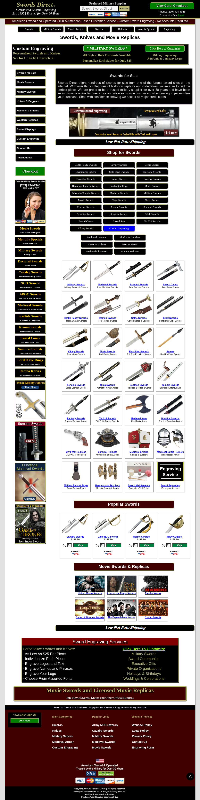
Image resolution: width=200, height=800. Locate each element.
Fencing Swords (152, 178)
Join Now (24, 720)
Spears (170, 351)
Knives (99, 29)
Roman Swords (30, 327)
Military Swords (52, 29)
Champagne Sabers (86, 171)
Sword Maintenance (139, 485)
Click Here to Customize (164, 48)
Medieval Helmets (96, 237)
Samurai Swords (30, 349)
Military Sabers (62, 736)
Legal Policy (140, 730)
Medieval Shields (138, 452)
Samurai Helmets (130, 251)
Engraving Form (143, 747)
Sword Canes (30, 338)
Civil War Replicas (76, 452)
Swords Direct (35, 4)
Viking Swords (86, 228)
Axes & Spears (146, 29)
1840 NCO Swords (108, 536)
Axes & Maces (130, 244)
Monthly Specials (30, 239)
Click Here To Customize (144, 649)
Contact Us (23, 148)
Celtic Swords (152, 164)
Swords (29, 29)
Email (181, 15)
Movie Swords (75, 29)
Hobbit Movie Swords (90, 593)
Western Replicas (27, 119)
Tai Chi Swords (152, 221)
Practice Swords (85, 207)
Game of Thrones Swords (90, 617)
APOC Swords (30, 294)
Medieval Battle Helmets (170, 452)
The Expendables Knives (121, 617)
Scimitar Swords (85, 214)
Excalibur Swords (85, 178)
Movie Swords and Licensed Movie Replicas (100, 690)
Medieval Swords (30, 305)
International (24, 157)
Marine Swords (141, 536)
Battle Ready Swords (86, 164)
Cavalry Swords (30, 272)
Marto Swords (152, 185)
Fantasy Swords (119, 178)
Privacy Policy (141, 736)
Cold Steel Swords (119, 171)
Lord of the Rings (30, 360)
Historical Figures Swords (85, 185)
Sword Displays (26, 129)
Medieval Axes (139, 418)
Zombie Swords (170, 385)
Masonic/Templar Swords (85, 193)
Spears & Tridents (96, 244)
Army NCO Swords (105, 725)
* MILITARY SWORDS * (107, 48)
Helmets (122, 29)
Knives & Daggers (27, 101)
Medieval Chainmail (96, 251)
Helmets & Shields (28, 110)
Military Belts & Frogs (76, 485)
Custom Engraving (33, 48)
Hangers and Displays (107, 485)
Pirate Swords (152, 200)
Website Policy (142, 725)
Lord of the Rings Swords (121, 593)
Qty (65, 545)
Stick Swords (152, 214)
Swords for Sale (26, 72)
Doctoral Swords (30, 261)
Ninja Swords (119, 200)
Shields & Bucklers (130, 237)
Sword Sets (119, 221)
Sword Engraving (170, 485)
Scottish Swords (30, 316)
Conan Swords (153, 617)
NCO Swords (30, 283)
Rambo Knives (30, 371)
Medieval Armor (63, 741)
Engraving (169, 29)
